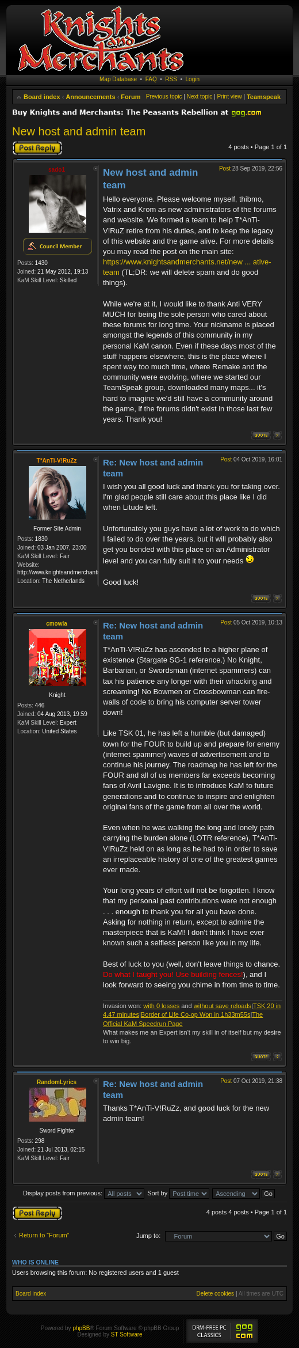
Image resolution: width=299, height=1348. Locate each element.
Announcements (90, 96)
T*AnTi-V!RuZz (57, 460)
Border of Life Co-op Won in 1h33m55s (196, 1014)
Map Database (118, 79)
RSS (171, 79)
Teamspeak (264, 96)
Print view (229, 96)
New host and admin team (78, 131)
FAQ (151, 79)
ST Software (127, 1334)
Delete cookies (215, 1293)
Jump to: (148, 1235)
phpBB (81, 1328)
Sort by (178, 1193)
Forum (130, 96)
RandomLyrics (56, 1082)
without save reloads (222, 1005)
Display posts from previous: (83, 1193)
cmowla (56, 623)
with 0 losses (161, 1005)
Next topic (199, 96)
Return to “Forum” (44, 1235)
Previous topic (164, 96)
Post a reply (37, 148)
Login (193, 79)
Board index (42, 96)
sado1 (56, 169)
